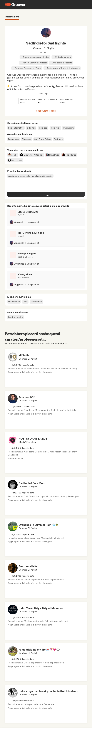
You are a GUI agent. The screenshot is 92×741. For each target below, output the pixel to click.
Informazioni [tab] (12, 16)
